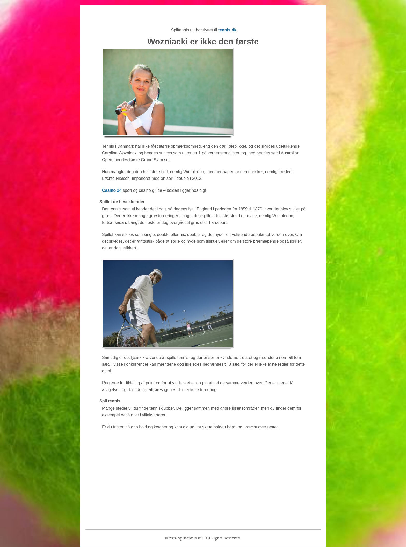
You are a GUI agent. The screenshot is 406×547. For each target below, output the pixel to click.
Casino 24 (112, 190)
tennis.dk (227, 30)
